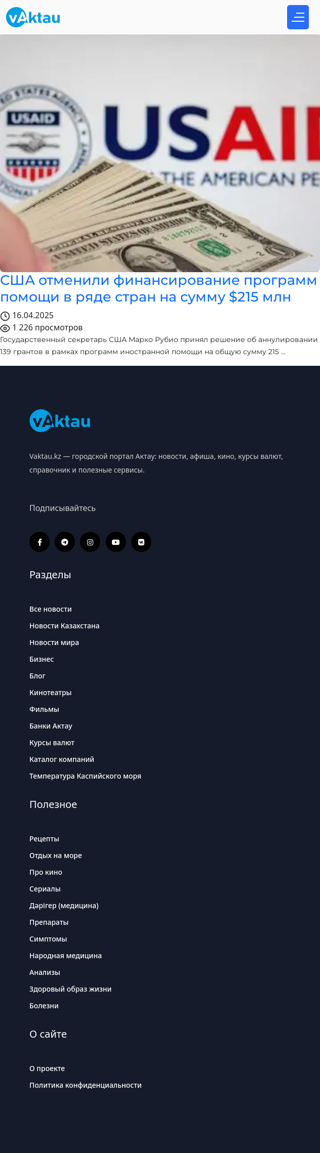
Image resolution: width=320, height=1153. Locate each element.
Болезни (44, 1005)
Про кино (45, 872)
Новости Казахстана (64, 625)
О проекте (47, 1068)
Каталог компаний (61, 759)
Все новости (50, 609)
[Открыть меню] (298, 17)
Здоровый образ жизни (70, 989)
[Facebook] (39, 542)
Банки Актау (50, 726)
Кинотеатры (50, 692)
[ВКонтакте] (141, 542)
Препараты (49, 922)
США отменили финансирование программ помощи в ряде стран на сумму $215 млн (158, 288)
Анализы (44, 972)
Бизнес (41, 659)
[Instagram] (90, 542)
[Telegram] (65, 542)
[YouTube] (116, 542)
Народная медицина (65, 955)
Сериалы (45, 888)
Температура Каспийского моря (85, 776)
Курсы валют (51, 742)
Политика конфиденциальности (85, 1085)
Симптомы (48, 939)
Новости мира (54, 642)
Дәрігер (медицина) (64, 905)
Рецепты (44, 838)
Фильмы (44, 709)
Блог (37, 675)
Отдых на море (55, 855)
